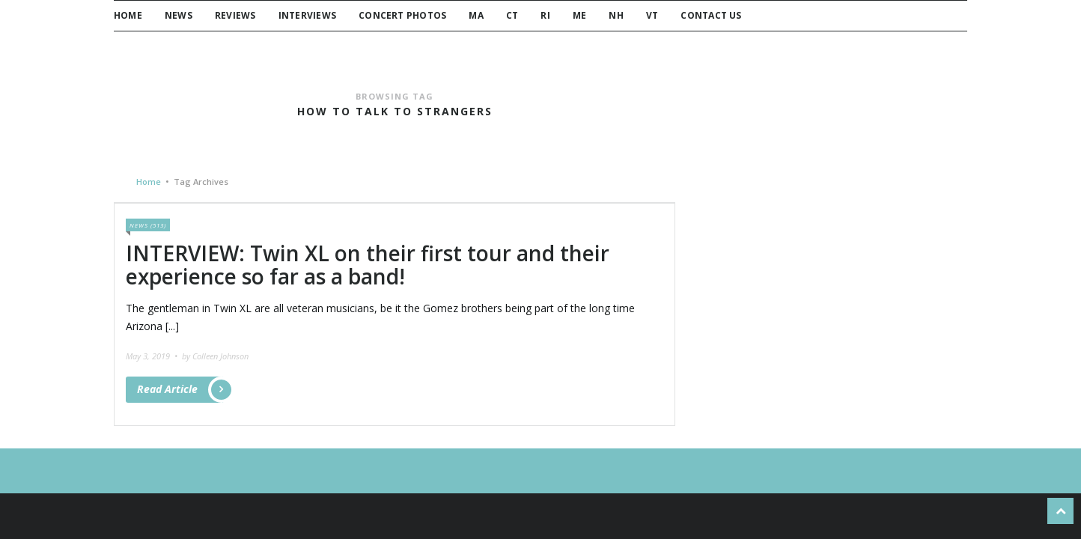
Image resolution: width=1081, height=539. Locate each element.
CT (512, 15)
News (178, 15)
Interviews (307, 15)
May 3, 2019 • (153, 356)
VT (652, 15)
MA (476, 15)
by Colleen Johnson (215, 356)
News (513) (148, 225)
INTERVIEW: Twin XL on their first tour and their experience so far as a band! (367, 264)
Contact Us (710, 15)
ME (579, 15)
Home (128, 15)
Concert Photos (402, 15)
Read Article (180, 390)
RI (544, 15)
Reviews (235, 15)
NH (616, 15)
